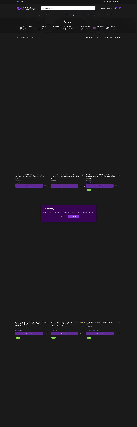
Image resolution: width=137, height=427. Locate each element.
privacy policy (77, 213)
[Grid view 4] (111, 38)
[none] (21, 2)
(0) (48, 175)
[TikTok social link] (110, 1)
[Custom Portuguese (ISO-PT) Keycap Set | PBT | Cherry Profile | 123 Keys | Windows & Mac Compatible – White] (68, 252)
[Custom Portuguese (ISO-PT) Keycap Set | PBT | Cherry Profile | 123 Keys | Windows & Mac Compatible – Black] (32, 252)
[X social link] (102, 1)
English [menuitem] (21, 1)
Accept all (74, 216)
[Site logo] (26, 8)
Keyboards (18, 181)
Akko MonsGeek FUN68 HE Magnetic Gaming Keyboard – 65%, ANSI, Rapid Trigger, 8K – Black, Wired (29, 176)
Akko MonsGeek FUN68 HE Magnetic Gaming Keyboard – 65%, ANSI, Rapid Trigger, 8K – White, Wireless (101, 176)
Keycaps (17, 325)
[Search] (68, 8)
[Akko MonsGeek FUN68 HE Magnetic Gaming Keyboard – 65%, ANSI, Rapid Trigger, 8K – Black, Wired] (32, 107)
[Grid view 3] (108, 38)
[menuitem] (21, 2)
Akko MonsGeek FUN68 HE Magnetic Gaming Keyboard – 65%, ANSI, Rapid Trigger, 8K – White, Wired (65, 176)
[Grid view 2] (105, 38)
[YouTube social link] (107, 1)
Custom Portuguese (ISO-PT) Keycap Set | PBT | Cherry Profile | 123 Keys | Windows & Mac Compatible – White (63, 321)
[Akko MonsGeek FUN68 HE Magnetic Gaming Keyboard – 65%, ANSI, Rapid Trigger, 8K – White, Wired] (68, 107)
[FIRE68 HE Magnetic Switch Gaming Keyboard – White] (103, 252)
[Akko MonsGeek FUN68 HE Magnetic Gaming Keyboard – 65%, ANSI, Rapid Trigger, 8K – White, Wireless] (103, 107)
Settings (63, 216)
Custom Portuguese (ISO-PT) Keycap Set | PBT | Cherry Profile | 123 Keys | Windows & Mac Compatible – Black (28, 321)
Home (17, 37)
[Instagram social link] (105, 1)
